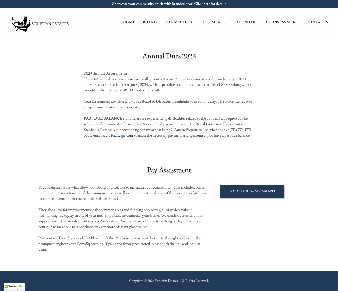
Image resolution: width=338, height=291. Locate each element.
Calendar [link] (245, 22)
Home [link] (129, 22)
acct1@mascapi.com (117, 135)
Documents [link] (213, 22)
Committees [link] (178, 22)
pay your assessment (251, 191)
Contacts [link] (317, 22)
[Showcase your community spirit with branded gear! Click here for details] (169, 4)
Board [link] (150, 22)
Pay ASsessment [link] (281, 22)
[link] (39, 21)
